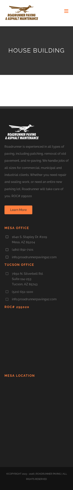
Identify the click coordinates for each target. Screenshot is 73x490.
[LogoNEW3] (21, 6)
